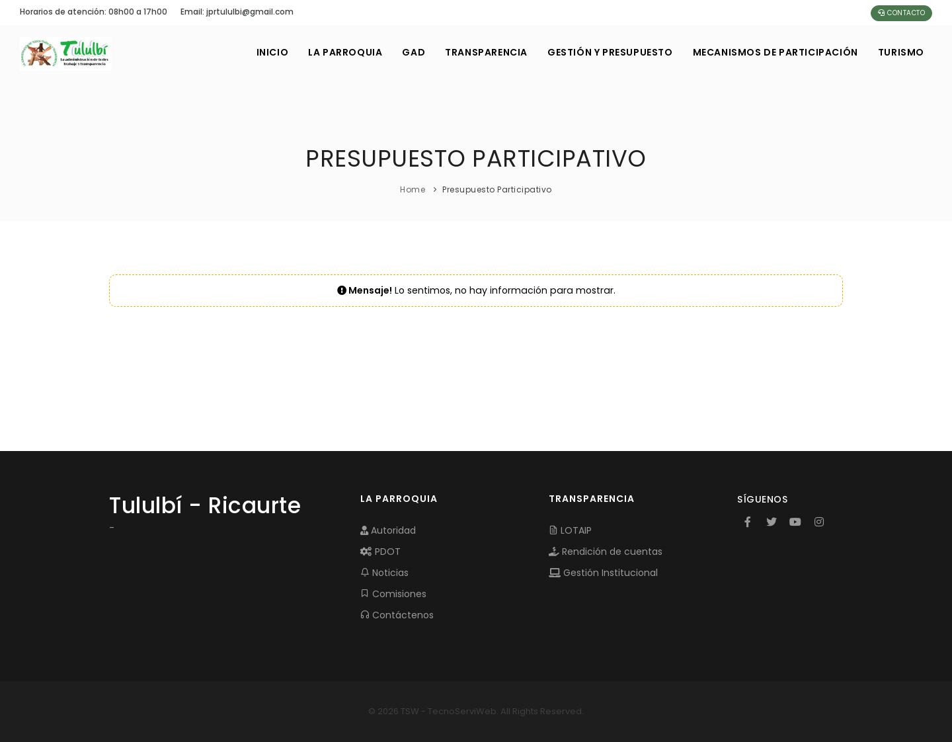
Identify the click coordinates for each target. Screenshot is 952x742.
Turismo (901, 52)
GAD (413, 52)
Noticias (384, 572)
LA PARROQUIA (345, 52)
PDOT (380, 551)
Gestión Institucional (603, 572)
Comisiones (393, 593)
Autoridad (388, 530)
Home (412, 189)
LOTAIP (570, 530)
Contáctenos (397, 615)
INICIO (273, 52)
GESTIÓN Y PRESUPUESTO (610, 52)
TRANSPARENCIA (486, 52)
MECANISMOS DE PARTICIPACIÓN (775, 52)
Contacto (901, 13)
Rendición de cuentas (605, 551)
